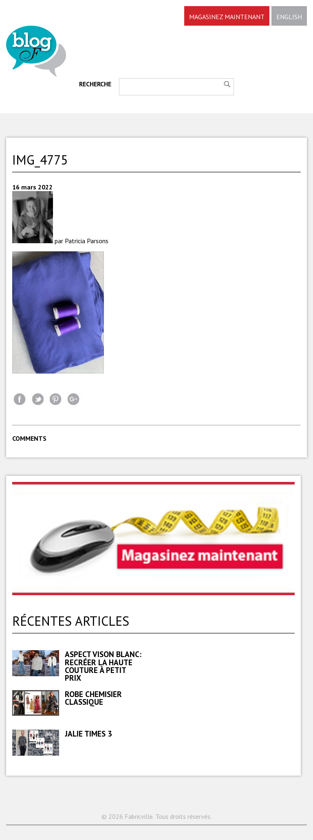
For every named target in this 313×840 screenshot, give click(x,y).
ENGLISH (289, 17)
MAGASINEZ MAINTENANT (227, 17)
